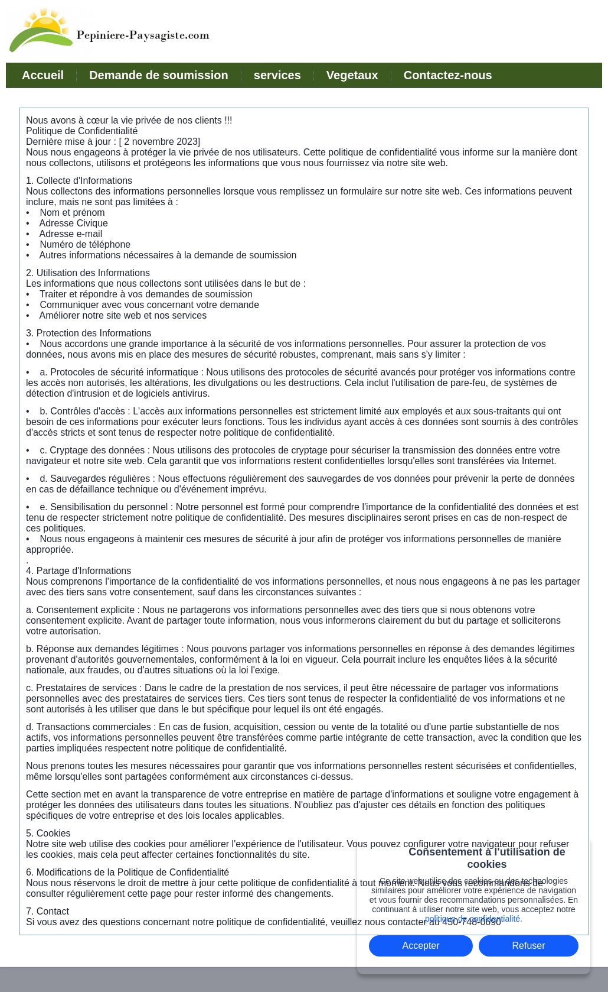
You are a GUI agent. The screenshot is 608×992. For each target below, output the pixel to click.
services (277, 75)
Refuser (528, 946)
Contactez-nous (448, 75)
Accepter (420, 946)
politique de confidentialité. (473, 918)
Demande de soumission (158, 75)
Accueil (43, 75)
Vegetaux (352, 75)
